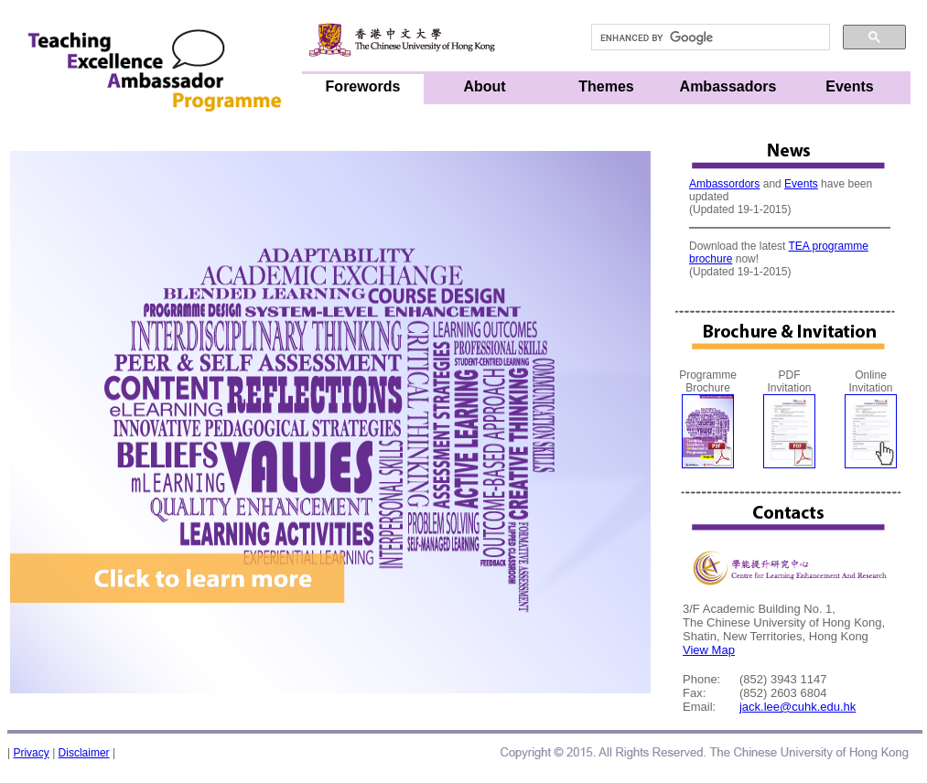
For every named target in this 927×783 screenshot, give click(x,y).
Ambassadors (728, 86)
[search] (708, 37)
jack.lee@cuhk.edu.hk (797, 706)
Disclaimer (84, 752)
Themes (605, 86)
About (484, 86)
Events (849, 86)
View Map (709, 650)
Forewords (363, 86)
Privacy (31, 752)
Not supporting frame (790, 229)
